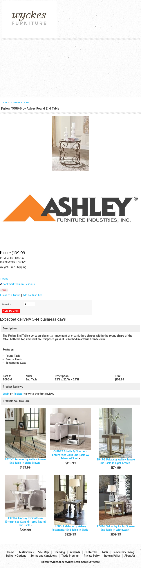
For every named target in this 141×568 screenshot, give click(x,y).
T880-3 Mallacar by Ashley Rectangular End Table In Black (69, 528)
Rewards (74, 552)
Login (6, 394)
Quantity (6, 304)
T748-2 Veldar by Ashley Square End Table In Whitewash (116, 528)
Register (18, 394)
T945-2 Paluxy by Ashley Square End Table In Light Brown (116, 461)
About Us (129, 556)
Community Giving (123, 552)
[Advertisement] (70, 67)
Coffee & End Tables (19, 102)
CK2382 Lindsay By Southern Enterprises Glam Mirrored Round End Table (25, 522)
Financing (59, 552)
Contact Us (90, 552)
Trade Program (70, 556)
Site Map (43, 552)
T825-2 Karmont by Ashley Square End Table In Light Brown (25, 461)
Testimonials (26, 552)
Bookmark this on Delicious (19, 284)
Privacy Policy (92, 556)
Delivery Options (16, 556)
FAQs (105, 552)
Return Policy (112, 556)
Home (4, 102)
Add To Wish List (32, 295)
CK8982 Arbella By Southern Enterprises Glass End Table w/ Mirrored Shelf (70, 455)
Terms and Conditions (44, 556)
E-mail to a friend (10, 295)
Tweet (4, 279)
